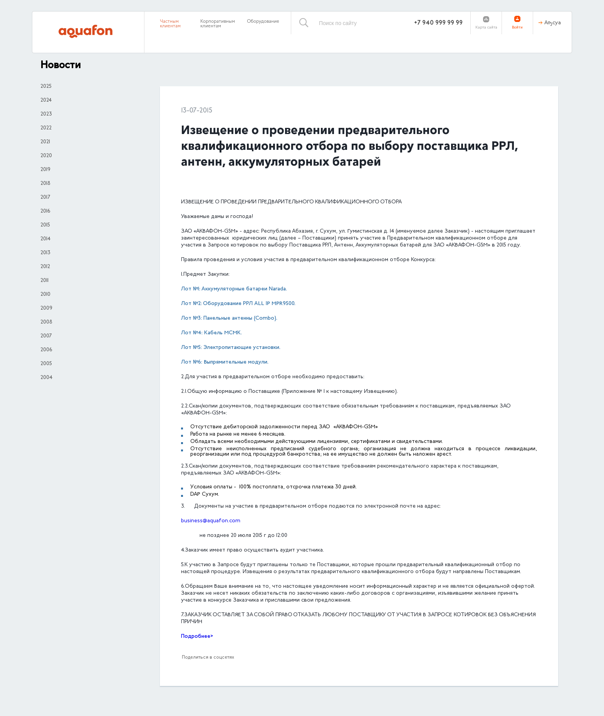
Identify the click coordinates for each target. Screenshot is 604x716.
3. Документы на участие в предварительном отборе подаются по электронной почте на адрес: (311, 506)
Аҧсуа (552, 23)
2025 (46, 86)
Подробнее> (197, 636)
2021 (45, 142)
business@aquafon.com (210, 521)
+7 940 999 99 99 (438, 23)
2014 (45, 239)
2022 (46, 128)
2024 (46, 100)
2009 (46, 308)
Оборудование (263, 21)
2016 (45, 211)
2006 (46, 350)
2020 (46, 156)
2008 (46, 322)
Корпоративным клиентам (217, 24)
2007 (46, 336)
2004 (46, 378)
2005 (46, 364)
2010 (45, 294)
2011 (44, 280)
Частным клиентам (170, 24)
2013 (45, 253)
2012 (45, 267)
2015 (45, 225)
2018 (45, 183)
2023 (46, 114)
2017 (45, 197)
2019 (45, 170)
